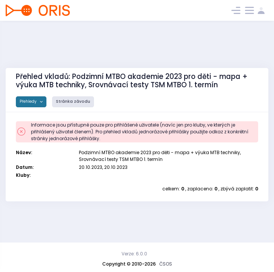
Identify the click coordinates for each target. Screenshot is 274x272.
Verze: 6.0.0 (134, 253)
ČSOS (165, 264)
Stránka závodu (73, 101)
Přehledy (29, 101)
